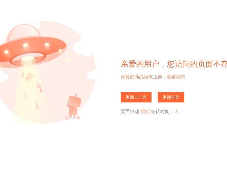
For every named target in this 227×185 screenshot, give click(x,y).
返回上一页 (136, 97)
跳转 (145, 111)
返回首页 (171, 97)
